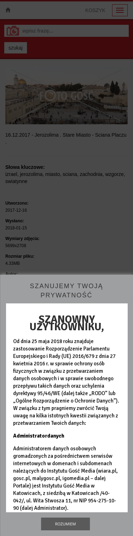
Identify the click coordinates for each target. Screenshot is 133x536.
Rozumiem (65, 523)
